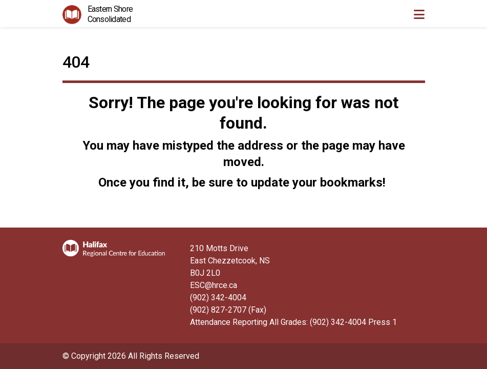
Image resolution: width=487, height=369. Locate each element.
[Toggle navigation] (419, 14)
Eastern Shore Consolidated (110, 14)
